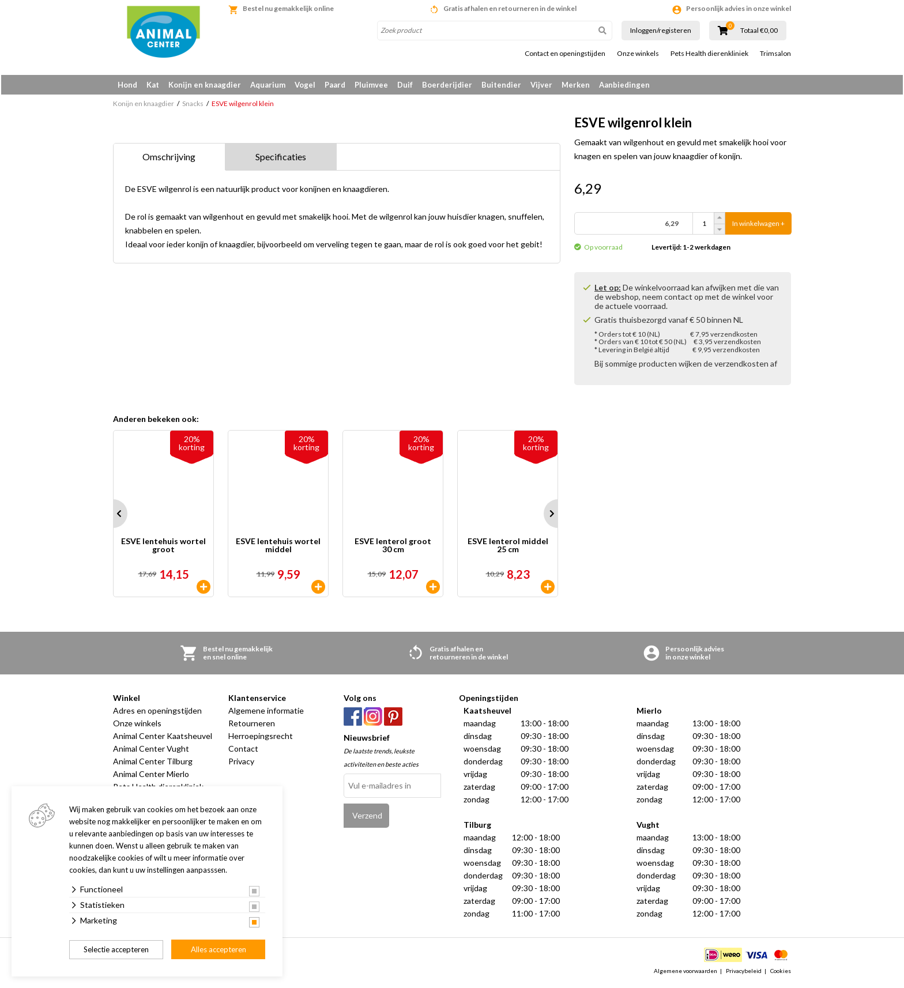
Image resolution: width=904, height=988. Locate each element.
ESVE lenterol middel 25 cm (508, 548)
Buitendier (501, 84)
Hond (127, 84)
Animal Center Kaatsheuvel (162, 738)
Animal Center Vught (151, 751)
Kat (152, 84)
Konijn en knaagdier (204, 84)
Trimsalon (775, 53)
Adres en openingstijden (157, 713)
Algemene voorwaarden (685, 973)
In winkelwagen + (758, 225)
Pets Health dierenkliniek (709, 53)
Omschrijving (168, 158)
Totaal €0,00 (759, 30)
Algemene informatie (266, 713)
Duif (405, 84)
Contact (243, 751)
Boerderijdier (447, 84)
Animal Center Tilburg (153, 763)
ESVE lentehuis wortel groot (163, 548)
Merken (576, 84)
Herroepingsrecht (260, 738)
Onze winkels (638, 53)
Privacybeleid (744, 973)
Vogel (305, 84)
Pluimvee (371, 84)
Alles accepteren (218, 949)
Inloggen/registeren (660, 30)
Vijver (541, 84)
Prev (113, 515)
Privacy (241, 763)
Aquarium (267, 84)
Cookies (780, 973)
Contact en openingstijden (565, 53)
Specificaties (280, 158)
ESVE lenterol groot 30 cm (393, 548)
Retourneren (251, 725)
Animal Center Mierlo (151, 776)
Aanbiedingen (624, 84)
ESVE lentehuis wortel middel (278, 548)
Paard (335, 84)
